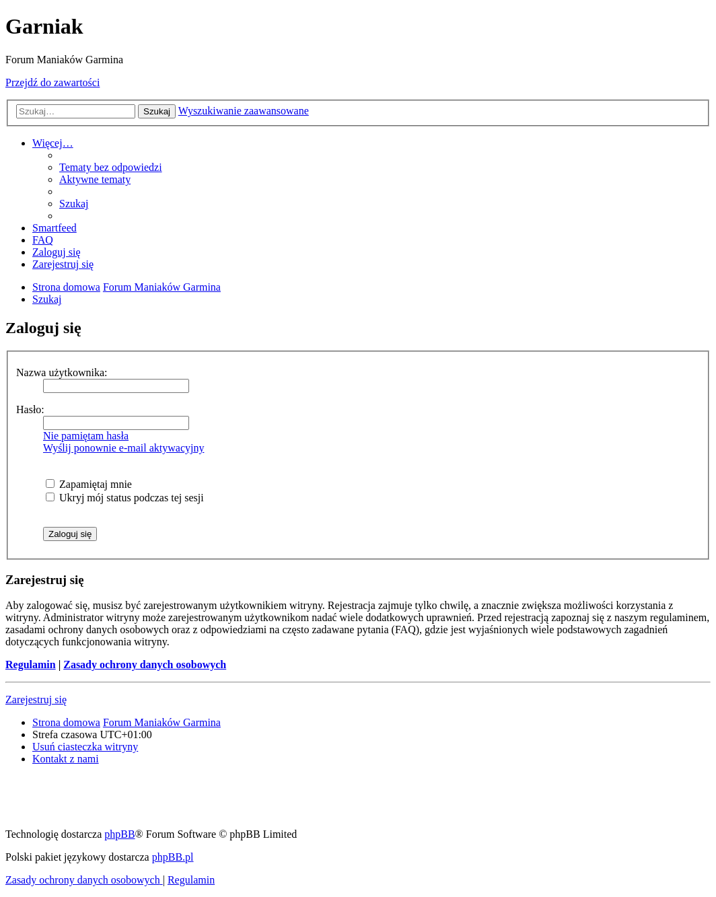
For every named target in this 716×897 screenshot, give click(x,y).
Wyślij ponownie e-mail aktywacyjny (123, 448)
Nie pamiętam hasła (86, 435)
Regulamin (30, 664)
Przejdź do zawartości (52, 82)
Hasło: (30, 409)
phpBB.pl (173, 857)
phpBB (119, 834)
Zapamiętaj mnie (89, 484)
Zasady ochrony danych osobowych (144, 664)
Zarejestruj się (36, 699)
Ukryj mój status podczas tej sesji (125, 497)
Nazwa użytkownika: (62, 372)
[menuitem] (110, 167)
